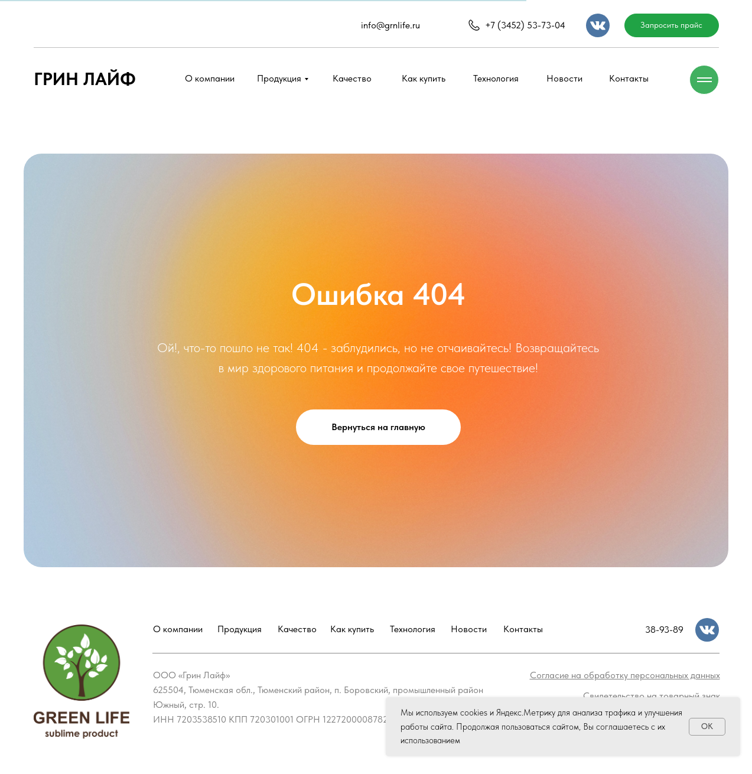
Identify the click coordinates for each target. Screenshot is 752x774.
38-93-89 (664, 629)
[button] (671, 25)
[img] (598, 25)
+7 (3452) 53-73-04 (525, 25)
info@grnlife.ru (390, 25)
